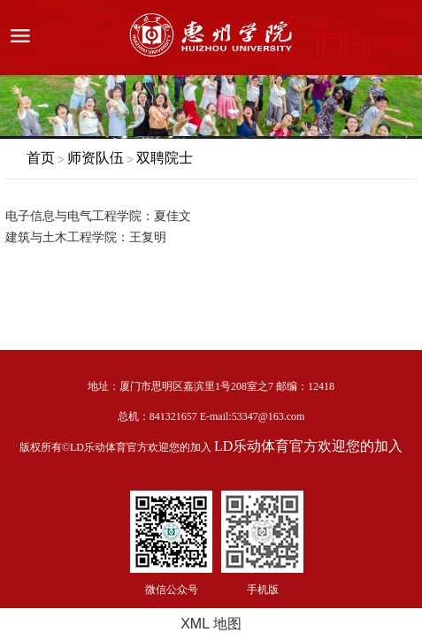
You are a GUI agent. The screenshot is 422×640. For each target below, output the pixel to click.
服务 (398, 38)
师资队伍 (95, 157)
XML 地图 (211, 623)
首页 (41, 157)
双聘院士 (164, 157)
